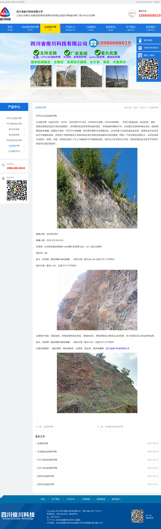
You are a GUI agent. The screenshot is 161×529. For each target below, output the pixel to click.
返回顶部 (148, 40)
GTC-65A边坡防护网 (47, 468)
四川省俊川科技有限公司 (117, 348)
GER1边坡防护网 (45, 484)
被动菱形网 (14, 135)
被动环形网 (14, 129)
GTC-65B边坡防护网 (47, 460)
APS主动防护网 (14, 118)
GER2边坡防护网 (45, 476)
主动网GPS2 (14, 151)
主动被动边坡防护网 (114, 426)
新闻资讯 (101, 499)
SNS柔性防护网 (14, 140)
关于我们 (55, 499)
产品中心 (143, 107)
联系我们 (116, 499)
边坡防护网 (14, 146)
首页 (135, 107)
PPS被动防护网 (14, 124)
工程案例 (86, 499)
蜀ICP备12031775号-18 (92, 511)
